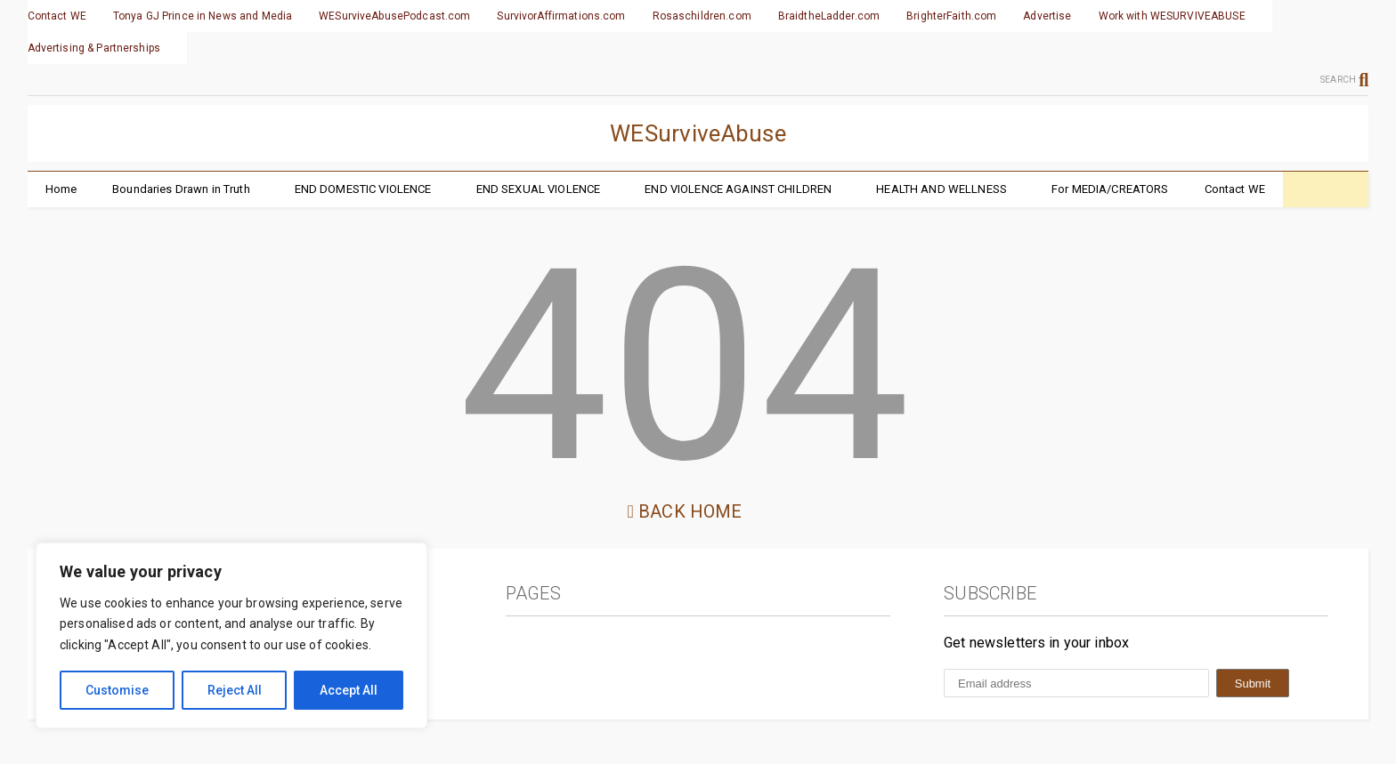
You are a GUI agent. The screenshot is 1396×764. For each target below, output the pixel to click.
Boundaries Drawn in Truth (181, 189)
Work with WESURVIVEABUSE (1172, 16)
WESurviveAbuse (698, 133)
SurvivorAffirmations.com (561, 16)
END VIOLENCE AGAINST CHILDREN (738, 189)
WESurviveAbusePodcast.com (394, 16)
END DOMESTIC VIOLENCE (363, 189)
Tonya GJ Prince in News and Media (202, 16)
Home (61, 189)
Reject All (234, 690)
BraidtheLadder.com (829, 16)
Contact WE (57, 16)
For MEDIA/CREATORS (1110, 189)
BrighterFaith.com (951, 16)
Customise (117, 690)
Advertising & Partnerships (94, 48)
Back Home (685, 511)
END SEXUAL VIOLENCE (538, 189)
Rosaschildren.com (702, 16)
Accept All (348, 690)
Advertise (1047, 16)
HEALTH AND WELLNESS (941, 189)
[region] (231, 635)
